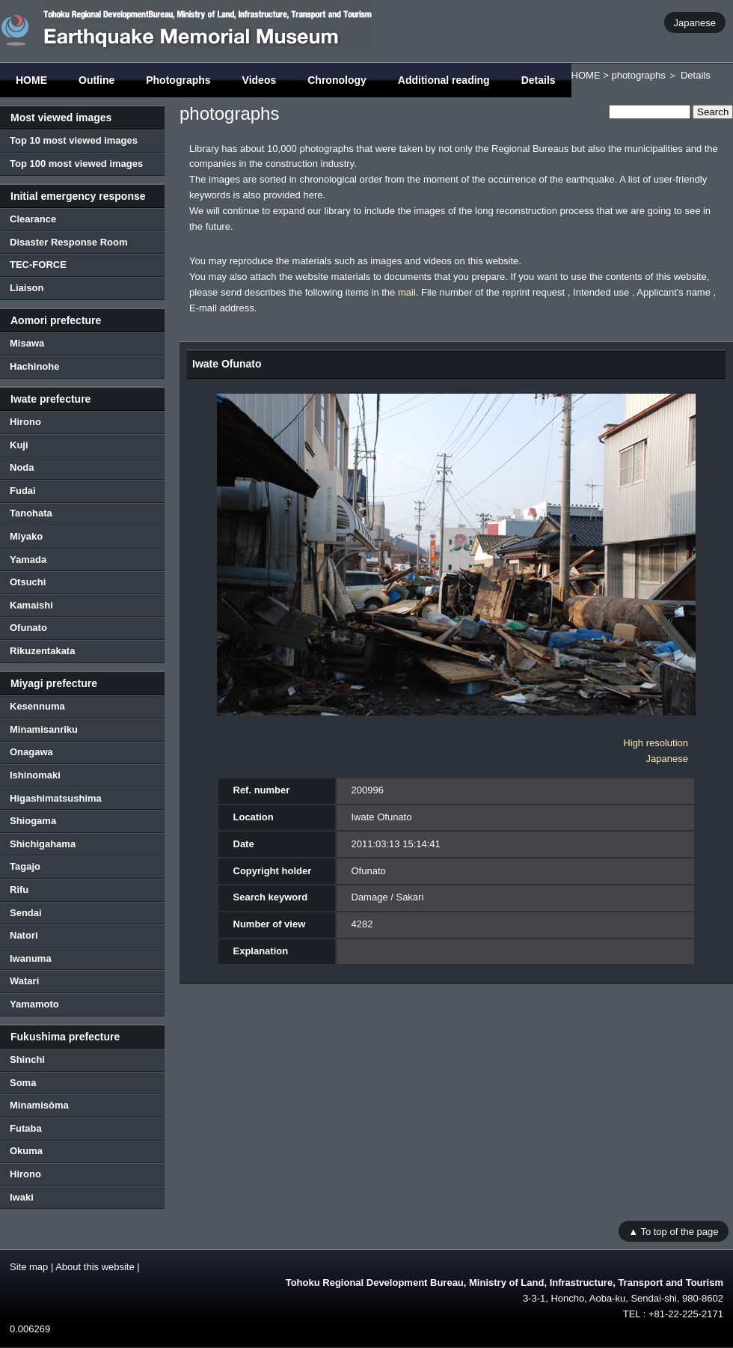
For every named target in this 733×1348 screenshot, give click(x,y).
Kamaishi (31, 605)
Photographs (178, 80)
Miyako (26, 536)
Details (538, 80)
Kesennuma (37, 706)
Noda (22, 467)
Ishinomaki (35, 775)
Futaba (26, 1128)
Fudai (23, 490)
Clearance (33, 219)
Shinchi (27, 1059)
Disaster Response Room (69, 242)
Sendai (26, 912)
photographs (638, 75)
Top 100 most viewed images (76, 163)
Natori (24, 935)
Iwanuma (31, 958)
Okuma (26, 1150)
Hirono (25, 421)
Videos (259, 80)
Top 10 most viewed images (74, 140)
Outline (96, 80)
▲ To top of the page (673, 1230)
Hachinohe (34, 366)
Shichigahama (43, 844)
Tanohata (31, 513)
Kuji (19, 445)
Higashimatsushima (56, 798)
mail (407, 292)
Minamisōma (39, 1105)
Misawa (27, 343)
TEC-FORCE (38, 264)
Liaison (27, 287)
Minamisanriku (44, 729)
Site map (29, 1266)
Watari (24, 980)
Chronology (336, 80)
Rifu (19, 889)
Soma (23, 1082)
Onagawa (31, 751)
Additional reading (444, 80)
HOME (31, 80)
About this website (95, 1266)
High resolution (655, 742)
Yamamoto (34, 1004)
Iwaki (22, 1197)
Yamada (28, 559)
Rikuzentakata (42, 650)
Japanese (695, 22)
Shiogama (33, 820)
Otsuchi (28, 582)
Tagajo (25, 866)
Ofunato (28, 627)
